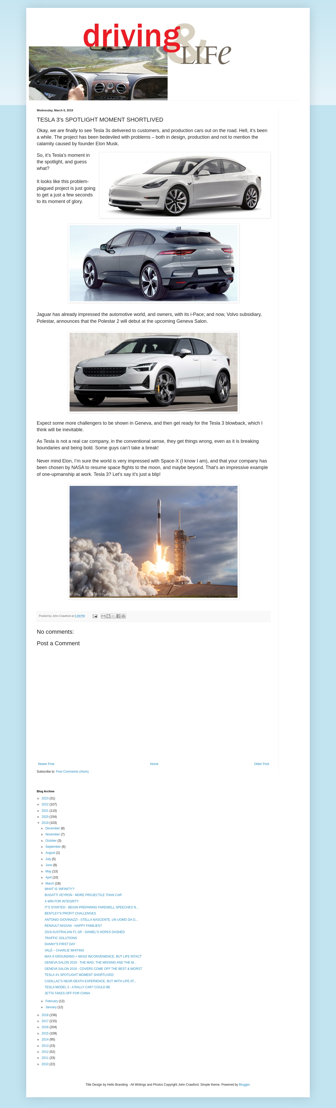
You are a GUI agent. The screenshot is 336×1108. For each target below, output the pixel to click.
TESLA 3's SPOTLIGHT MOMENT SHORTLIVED (79, 975)
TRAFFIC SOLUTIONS (61, 938)
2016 (46, 1027)
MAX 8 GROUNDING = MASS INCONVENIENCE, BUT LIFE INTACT (93, 956)
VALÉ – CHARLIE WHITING (64, 950)
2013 (46, 1046)
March (50, 883)
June (49, 865)
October (51, 840)
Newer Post (46, 764)
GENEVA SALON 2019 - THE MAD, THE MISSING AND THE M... (90, 962)
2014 (46, 1039)
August (50, 853)
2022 (46, 804)
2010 (46, 1064)
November (53, 834)
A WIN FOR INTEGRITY (62, 901)
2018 (46, 1015)
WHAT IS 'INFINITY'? (59, 889)
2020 (46, 817)
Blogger (244, 1084)
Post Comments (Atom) (72, 771)
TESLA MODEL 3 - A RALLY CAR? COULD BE (78, 987)
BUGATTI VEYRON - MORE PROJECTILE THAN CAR (83, 895)
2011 (46, 1058)
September (53, 847)
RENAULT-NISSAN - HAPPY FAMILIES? (73, 926)
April (48, 877)
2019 (46, 823)
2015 (46, 1033)
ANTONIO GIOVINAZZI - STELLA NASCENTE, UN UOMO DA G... (91, 920)
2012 (46, 1052)
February (52, 1001)
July (48, 859)
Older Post (261, 764)
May (48, 871)
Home (154, 764)
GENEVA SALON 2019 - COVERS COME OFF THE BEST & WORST (93, 969)
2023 (46, 798)
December (53, 828)
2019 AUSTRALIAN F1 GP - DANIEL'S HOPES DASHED (85, 932)
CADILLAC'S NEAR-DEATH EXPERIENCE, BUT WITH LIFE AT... (90, 981)
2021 (46, 811)
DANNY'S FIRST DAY (60, 944)
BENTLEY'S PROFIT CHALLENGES (70, 913)
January (51, 1007)
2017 (46, 1021)
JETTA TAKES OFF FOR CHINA (67, 993)
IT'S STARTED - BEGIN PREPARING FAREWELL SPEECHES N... (92, 907)
